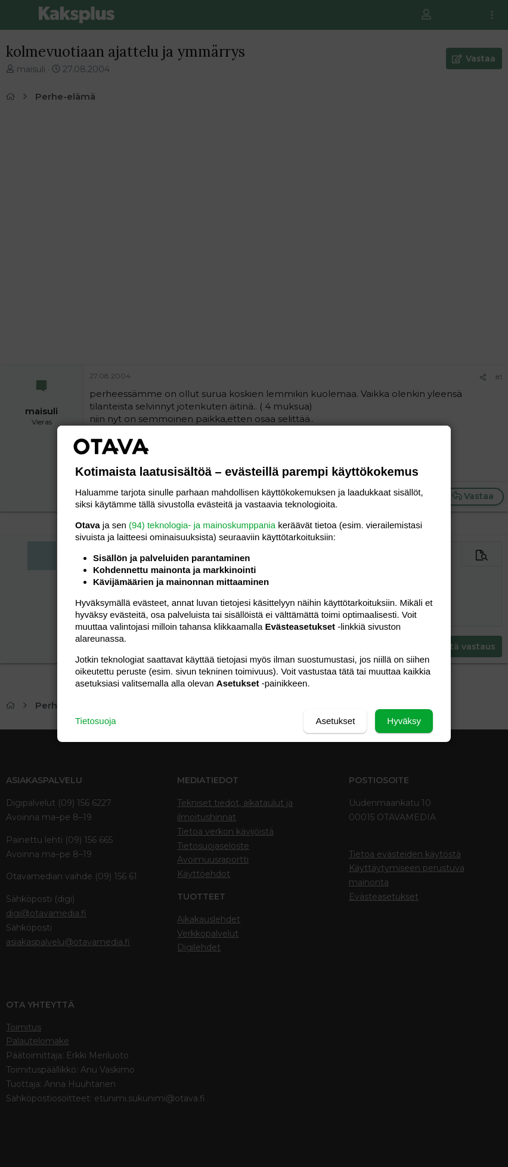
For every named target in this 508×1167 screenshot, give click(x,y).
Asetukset (335, 721)
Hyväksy (404, 721)
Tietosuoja (95, 721)
